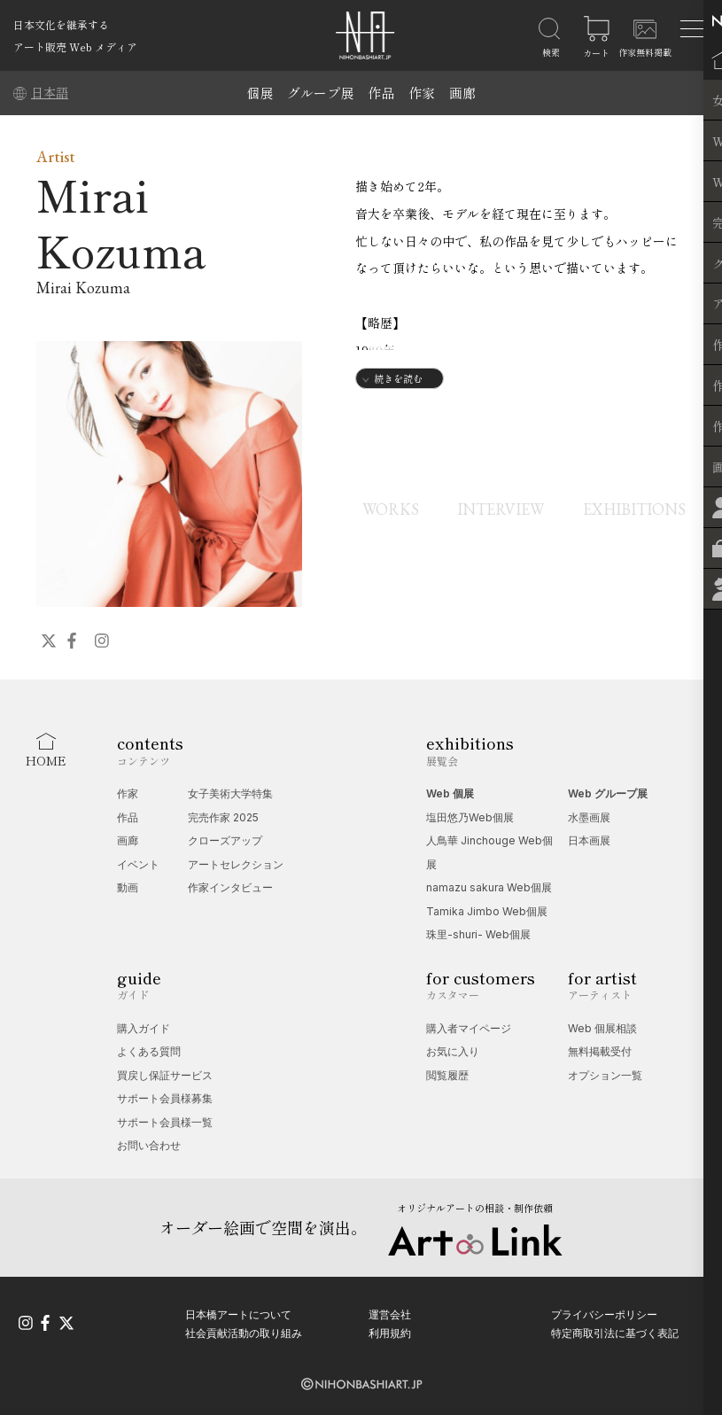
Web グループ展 (608, 793)
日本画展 (589, 840)
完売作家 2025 (223, 817)
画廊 (462, 92)
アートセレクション (235, 864)
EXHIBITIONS (634, 509)
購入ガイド (143, 1028)
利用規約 (390, 1333)
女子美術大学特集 (230, 793)
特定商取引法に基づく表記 (615, 1333)
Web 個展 (450, 793)
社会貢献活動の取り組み (243, 1333)
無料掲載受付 (600, 1051)
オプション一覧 (605, 1075)
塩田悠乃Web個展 (470, 817)
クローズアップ (225, 840)
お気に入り (452, 1051)
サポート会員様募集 (165, 1098)
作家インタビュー (230, 887)
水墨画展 (589, 817)
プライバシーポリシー (604, 1313)
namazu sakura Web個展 (489, 887)
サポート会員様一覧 (165, 1122)
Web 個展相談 (602, 1028)
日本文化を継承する (61, 24)
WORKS (382, 509)
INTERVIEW (497, 509)
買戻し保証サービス (165, 1075)
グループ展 (320, 92)
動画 (127, 887)
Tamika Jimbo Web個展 (486, 911)
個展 (259, 92)
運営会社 (390, 1313)
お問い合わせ (149, 1145)
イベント (138, 864)
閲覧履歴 (447, 1075)
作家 (421, 92)
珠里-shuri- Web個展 (478, 934)
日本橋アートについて (238, 1313)
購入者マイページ (468, 1028)
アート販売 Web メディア (75, 46)
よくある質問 (149, 1051)
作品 (381, 92)
